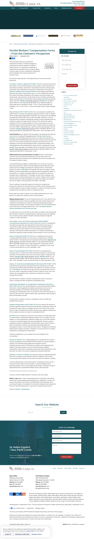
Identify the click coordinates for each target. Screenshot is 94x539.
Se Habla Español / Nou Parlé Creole (72, 3)
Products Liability (69, 133)
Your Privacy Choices (17, 508)
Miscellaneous (68, 119)
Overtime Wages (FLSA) (70, 125)
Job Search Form (14, 315)
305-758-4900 (79, 5)
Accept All (8, 534)
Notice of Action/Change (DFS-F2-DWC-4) (21, 251)
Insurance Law (68, 104)
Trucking (66, 138)
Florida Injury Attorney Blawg (20, 44)
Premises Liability (69, 131)
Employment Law (69, 103)
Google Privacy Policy (41, 511)
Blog (56, 8)
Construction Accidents (70, 101)
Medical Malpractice (69, 116)
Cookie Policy (30, 508)
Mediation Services (67, 8)
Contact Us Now (72, 85)
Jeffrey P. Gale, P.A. (25, 524)
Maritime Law (67, 114)
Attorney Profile (24, 8)
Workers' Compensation (22, 389)
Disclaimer (60, 468)
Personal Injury (68, 127)
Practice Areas (36, 8)
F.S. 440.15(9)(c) (15, 269)
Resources (47, 8)
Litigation (66, 108)
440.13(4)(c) (25, 169)
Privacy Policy (67, 468)
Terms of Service (54, 511)
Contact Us (79, 8)
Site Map (75, 468)
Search (63, 412)
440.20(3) (42, 256)
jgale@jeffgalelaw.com (16, 486)
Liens (65, 106)
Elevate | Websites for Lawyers (74, 524)
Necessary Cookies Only (22, 534)
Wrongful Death (68, 144)
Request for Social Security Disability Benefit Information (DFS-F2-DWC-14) (31, 264)
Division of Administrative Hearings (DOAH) (22, 91)
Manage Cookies (40, 508)
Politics (66, 129)
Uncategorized (68, 140)
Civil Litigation (68, 99)
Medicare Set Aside (69, 118)
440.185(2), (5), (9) (44, 101)
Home (13, 8)
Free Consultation (78, 1)
